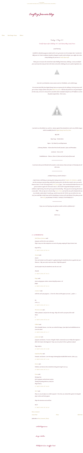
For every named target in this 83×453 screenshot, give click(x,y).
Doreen (36, 364)
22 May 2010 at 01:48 (42, 319)
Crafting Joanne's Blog (41, 14)
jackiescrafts (38, 337)
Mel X (36, 391)
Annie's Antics (58, 191)
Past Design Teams (12, 35)
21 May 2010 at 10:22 (42, 273)
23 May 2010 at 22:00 (42, 349)
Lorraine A (37, 291)
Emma (36, 374)
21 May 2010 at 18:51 (42, 305)
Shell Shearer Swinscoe (40, 238)
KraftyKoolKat (38, 353)
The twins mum (38, 310)
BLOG (43, 197)
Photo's (21, 35)
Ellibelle (37, 324)
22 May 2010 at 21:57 (42, 332)
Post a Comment (35, 412)
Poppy (36, 278)
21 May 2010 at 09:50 (42, 250)
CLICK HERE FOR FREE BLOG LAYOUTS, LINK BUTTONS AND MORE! (41, 3)
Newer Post (34, 414)
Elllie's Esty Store (56, 89)
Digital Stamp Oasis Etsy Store (63, 130)
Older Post (79, 414)
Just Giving (56, 184)
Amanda (37, 255)
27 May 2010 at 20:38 (42, 407)
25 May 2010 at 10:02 (42, 386)
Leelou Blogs (42, 2)
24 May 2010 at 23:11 (42, 369)
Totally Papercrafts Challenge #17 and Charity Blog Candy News (57, 43)
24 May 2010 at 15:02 (42, 359)
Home (3, 35)
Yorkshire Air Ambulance (71, 180)
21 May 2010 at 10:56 (42, 286)
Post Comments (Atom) (43, 418)
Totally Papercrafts (64, 57)
